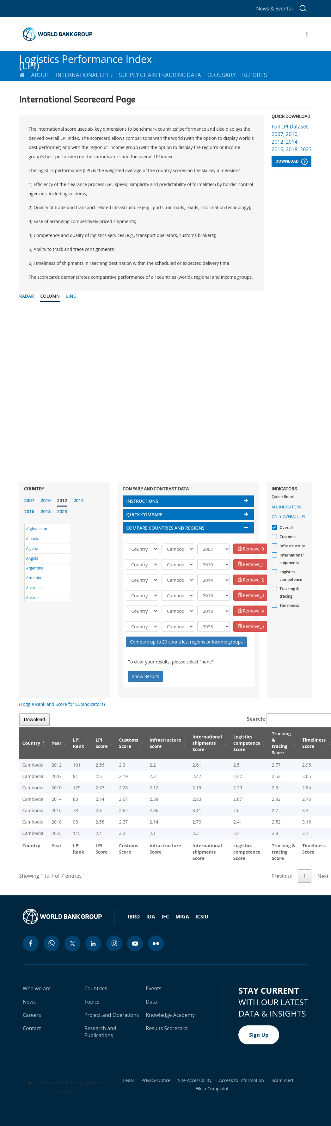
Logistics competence (290, 575)
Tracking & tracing (288, 592)
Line (71, 296)
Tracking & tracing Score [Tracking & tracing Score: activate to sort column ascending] (281, 743)
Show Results (145, 676)
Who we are (37, 988)
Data (151, 1001)
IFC (165, 916)
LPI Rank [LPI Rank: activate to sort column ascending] (78, 743)
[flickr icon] (156, 943)
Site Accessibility (194, 1080)
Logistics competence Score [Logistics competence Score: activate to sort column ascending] (247, 743)
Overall (285, 527)
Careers (32, 1014)
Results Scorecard (166, 1028)
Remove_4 (250, 611)
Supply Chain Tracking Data (160, 75)
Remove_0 (250, 549)
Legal (128, 1080)
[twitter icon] (72, 943)
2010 (46, 500)
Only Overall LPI (288, 516)
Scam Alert (283, 1080)
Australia (34, 587)
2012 (62, 500)
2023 (62, 511)
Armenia (33, 578)
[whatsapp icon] (51, 943)
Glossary (221, 75)
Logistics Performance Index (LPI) (85, 59)
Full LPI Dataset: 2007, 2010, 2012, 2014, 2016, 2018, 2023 (291, 138)
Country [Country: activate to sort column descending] (31, 743)
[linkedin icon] (93, 943)
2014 (79, 500)
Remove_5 (250, 626)
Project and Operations (111, 1014)
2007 (29, 500)
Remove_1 (250, 564)
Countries (95, 988)
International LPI (84, 75)
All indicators (286, 507)
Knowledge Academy (170, 1014)
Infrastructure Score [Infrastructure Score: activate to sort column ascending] (165, 743)
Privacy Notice (155, 1080)
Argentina (34, 568)
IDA (150, 916)
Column (50, 296)
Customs (286, 536)
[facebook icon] (31, 943)
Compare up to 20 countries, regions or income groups (186, 642)
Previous (282, 876)
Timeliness (288, 605)
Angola (32, 558)
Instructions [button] (142, 501)
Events (153, 988)
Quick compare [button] (144, 514)
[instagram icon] (114, 943)
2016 (29, 511)
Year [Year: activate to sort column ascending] (57, 743)
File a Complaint (212, 1088)
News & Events (274, 8)
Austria (32, 597)
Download (291, 162)
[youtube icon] (135, 943)
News (29, 1001)
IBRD (134, 916)
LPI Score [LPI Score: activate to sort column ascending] (101, 743)
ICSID (201, 916)
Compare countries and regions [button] (165, 528)
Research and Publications (100, 1032)
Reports (254, 75)
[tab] (188, 501)
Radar (26, 296)
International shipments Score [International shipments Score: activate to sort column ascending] (207, 743)
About (40, 75)
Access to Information (241, 1080)
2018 (46, 511)
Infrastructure (291, 546)
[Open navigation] (307, 34)
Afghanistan (36, 529)
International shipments (290, 558)
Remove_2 (250, 580)
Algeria (32, 548)
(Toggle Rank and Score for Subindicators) (62, 704)
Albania (33, 538)
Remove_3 (250, 595)
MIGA (182, 916)
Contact (32, 1028)
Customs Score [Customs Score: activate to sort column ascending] (128, 743)
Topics (92, 1001)
